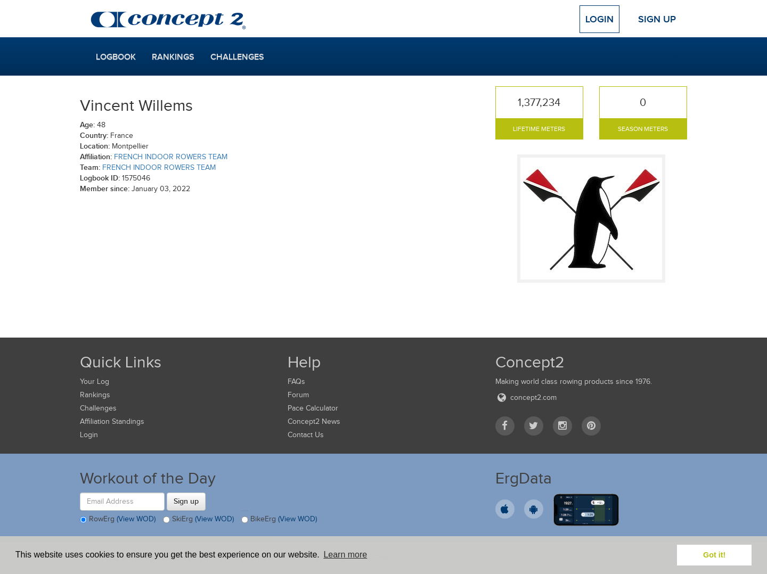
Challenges (237, 57)
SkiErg (198, 520)
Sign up (186, 501)
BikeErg (279, 520)
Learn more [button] (345, 554)
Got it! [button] (714, 555)
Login (599, 19)
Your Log (94, 382)
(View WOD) (136, 519)
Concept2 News (314, 421)
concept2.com (526, 397)
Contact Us (306, 435)
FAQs (296, 382)
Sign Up (657, 19)
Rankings (173, 57)
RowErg (118, 520)
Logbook (116, 57)
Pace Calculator (313, 408)
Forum (298, 395)
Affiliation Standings (112, 421)
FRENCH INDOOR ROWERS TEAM (170, 157)
